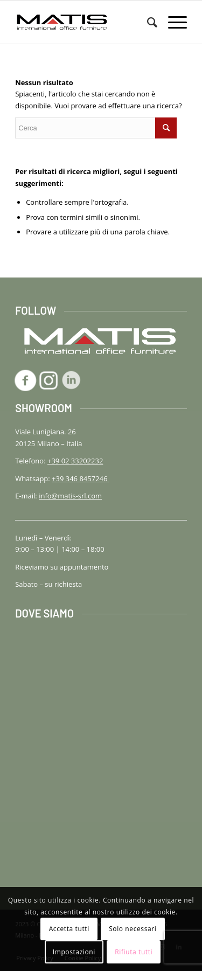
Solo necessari (132, 928)
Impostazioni (74, 951)
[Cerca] (146, 22)
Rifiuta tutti (133, 951)
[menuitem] (146, 22)
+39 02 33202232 (75, 461)
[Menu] (172, 22)
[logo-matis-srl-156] (83, 22)
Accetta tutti (69, 928)
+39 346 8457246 (80, 478)
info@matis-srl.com (70, 496)
